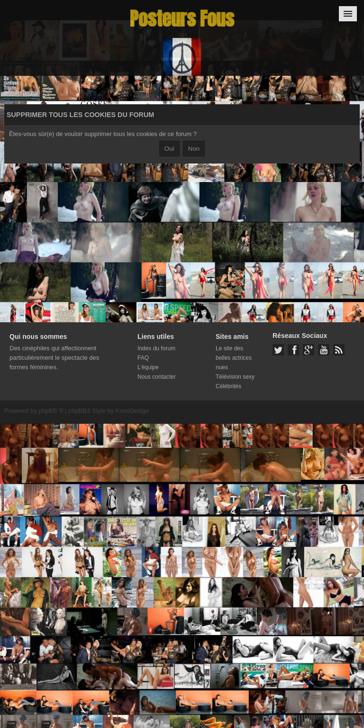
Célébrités (228, 386)
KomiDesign (132, 410)
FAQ (143, 358)
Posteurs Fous (182, 19)
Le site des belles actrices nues (234, 358)
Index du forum (156, 348)
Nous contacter (156, 376)
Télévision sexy (235, 376)
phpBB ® (50, 410)
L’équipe (148, 367)
